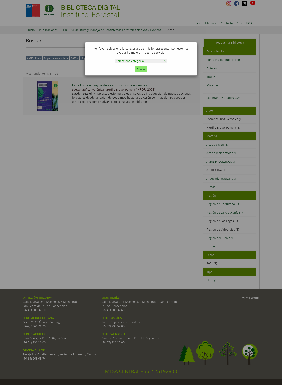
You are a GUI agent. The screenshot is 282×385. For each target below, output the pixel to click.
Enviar (141, 69)
